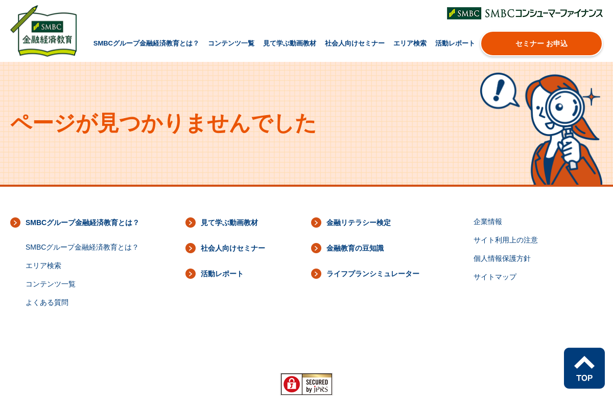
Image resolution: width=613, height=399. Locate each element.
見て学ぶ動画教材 (289, 43)
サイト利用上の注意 (506, 240)
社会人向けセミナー (355, 43)
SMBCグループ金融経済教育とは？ (146, 43)
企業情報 (488, 221)
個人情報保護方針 (502, 258)
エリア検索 (410, 43)
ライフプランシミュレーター (372, 274)
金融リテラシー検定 (358, 222)
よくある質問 (47, 302)
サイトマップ (495, 277)
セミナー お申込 (541, 43)
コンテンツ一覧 (231, 43)
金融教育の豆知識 (355, 248)
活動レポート (455, 43)
